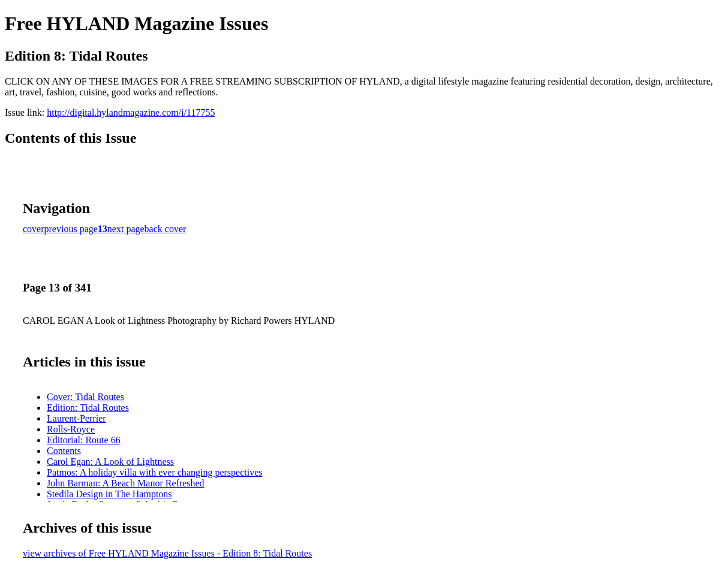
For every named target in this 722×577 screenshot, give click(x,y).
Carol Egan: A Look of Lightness (110, 461)
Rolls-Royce (71, 429)
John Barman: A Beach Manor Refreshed (125, 483)
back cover (165, 229)
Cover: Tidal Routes (85, 397)
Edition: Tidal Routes (88, 407)
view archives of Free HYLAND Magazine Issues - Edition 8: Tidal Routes (167, 553)
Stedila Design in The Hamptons (109, 494)
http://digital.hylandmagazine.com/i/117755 (131, 112)
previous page (71, 229)
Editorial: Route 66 (84, 440)
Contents (64, 451)
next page (126, 229)
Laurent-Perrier (76, 418)
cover (33, 229)
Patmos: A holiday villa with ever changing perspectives (154, 472)
